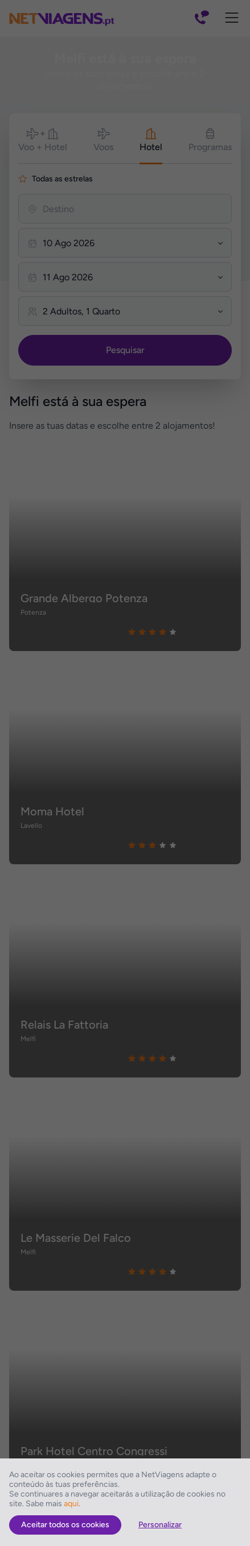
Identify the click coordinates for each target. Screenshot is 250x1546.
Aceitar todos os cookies (65, 1525)
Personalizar (160, 1525)
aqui (71, 1503)
